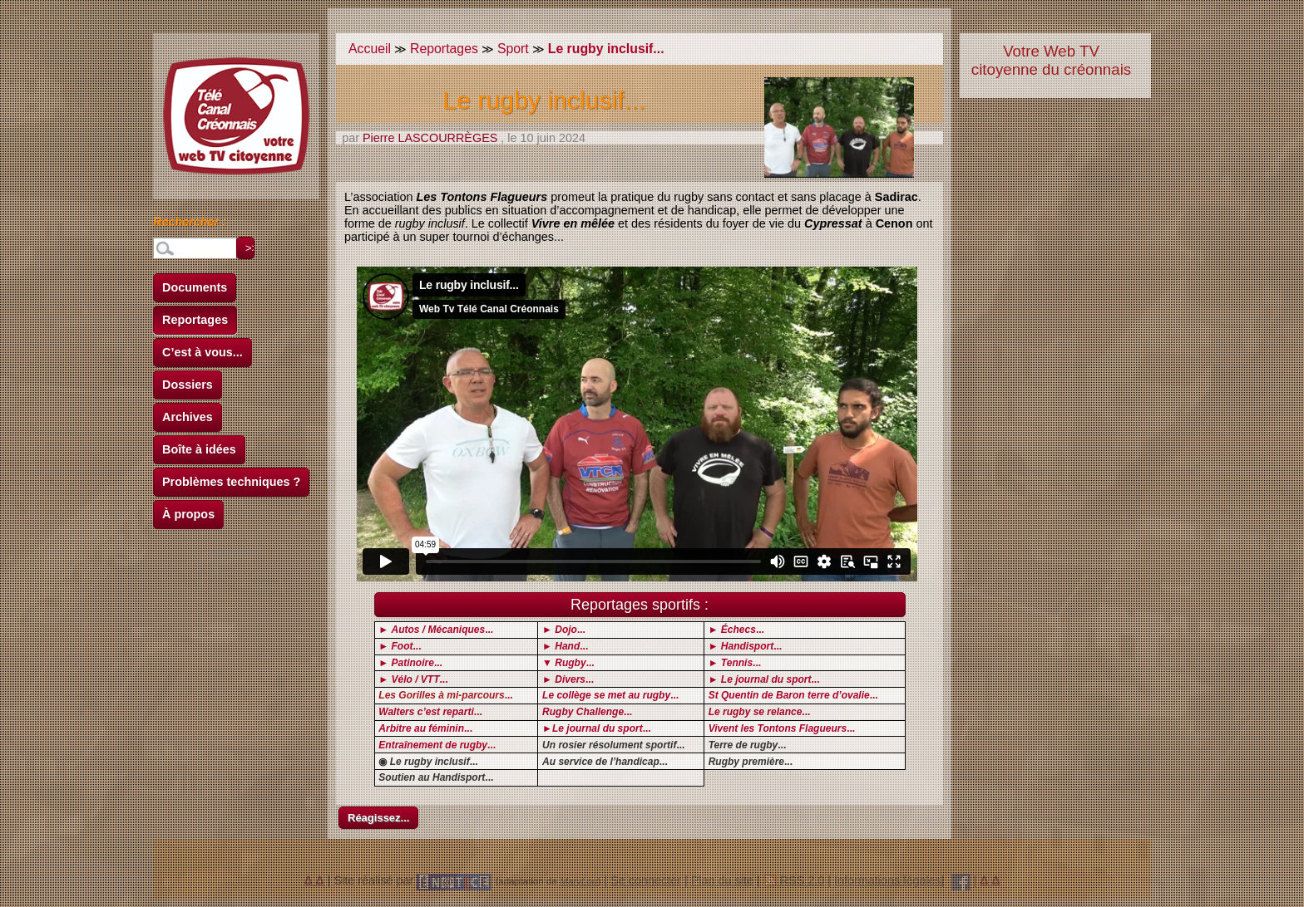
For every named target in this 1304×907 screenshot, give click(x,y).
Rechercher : (189, 224)
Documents (194, 287)
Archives (187, 417)
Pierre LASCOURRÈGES (430, 138)
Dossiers (187, 384)
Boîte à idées (199, 449)
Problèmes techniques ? (231, 481)
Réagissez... (378, 817)
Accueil (369, 49)
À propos (188, 514)
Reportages (195, 319)
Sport (513, 49)
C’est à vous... (202, 352)
